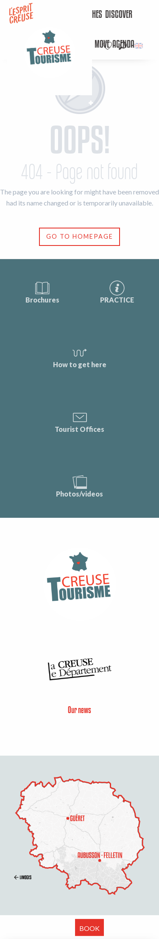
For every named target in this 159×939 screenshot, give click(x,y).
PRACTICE (117, 292)
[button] (122, 45)
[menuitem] (118, 15)
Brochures (42, 292)
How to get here (79, 356)
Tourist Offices (79, 421)
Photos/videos (79, 486)
